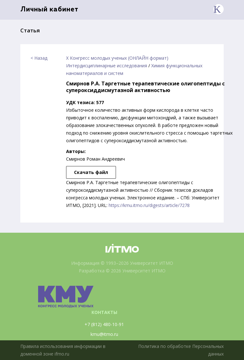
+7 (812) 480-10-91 (104, 324)
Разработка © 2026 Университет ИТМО (122, 271)
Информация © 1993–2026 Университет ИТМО (122, 263)
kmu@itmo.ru (104, 334)
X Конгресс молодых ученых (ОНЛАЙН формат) (117, 58)
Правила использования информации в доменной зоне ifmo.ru (62, 350)
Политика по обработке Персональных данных (181, 350)
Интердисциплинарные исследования (106, 66)
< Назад (38, 58)
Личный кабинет (49, 9)
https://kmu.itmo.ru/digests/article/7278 (149, 205)
